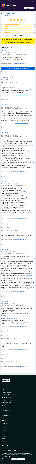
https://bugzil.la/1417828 (20, 192)
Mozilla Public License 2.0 (21, 63)
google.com (30, 275)
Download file (4, 71)
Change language (6, 458)
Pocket (4, 441)
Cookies (9, 450)
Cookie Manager (10, 13)
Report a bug (5, 408)
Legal (14, 450)
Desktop (4, 418)
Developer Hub (6, 397)
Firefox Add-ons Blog (8, 392)
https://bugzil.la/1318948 (10, 318)
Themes (10, 9)
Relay (3, 436)
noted (14, 453)
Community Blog (6, 402)
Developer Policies (7, 400)
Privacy (3, 450)
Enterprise (5, 423)
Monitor (4, 438)
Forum (3, 405)
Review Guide (6, 410)
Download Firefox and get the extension (18, 68)
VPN (3, 433)
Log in (32, 1)
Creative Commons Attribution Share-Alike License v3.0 (20, 454)
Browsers (4, 430)
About (3, 389)
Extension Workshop (8, 395)
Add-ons (4, 387)
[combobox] (29, 8)
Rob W (9, 15)
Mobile (4, 420)
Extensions (4, 9)
